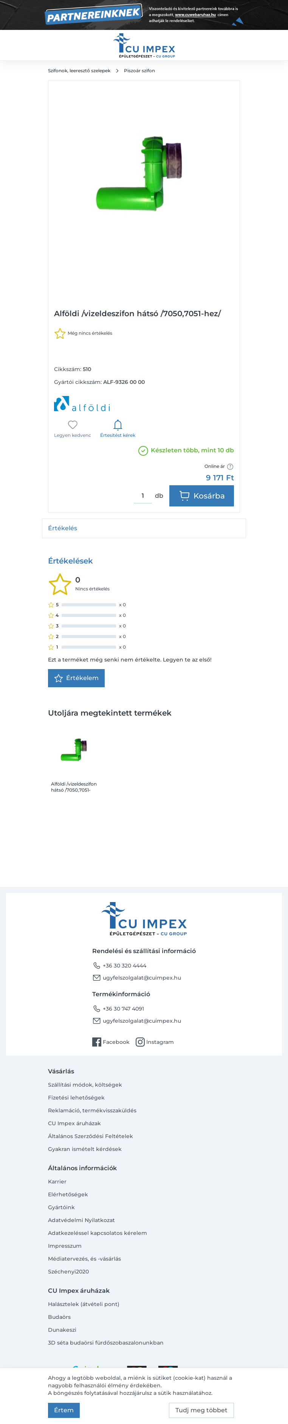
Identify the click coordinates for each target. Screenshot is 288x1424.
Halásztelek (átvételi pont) (83, 1304)
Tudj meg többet (201, 1410)
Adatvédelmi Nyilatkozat (81, 1220)
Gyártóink (61, 1207)
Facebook (111, 1042)
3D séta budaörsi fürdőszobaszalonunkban (106, 1342)
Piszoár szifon (139, 70)
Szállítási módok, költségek (85, 1084)
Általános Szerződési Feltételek (90, 1136)
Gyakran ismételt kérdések (85, 1149)
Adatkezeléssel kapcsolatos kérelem (97, 1233)
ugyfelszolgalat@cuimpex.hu (136, 977)
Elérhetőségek (68, 1194)
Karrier (57, 1181)
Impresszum (65, 1245)
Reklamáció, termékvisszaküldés (92, 1110)
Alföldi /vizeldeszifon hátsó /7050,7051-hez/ (74, 787)
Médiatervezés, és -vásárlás (84, 1258)
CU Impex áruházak (74, 1123)
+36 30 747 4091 (118, 1008)
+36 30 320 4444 (119, 965)
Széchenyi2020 (68, 1271)
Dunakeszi (62, 1329)
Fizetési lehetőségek (76, 1097)
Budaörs (59, 1317)
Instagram (155, 1042)
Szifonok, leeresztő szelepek (79, 70)
